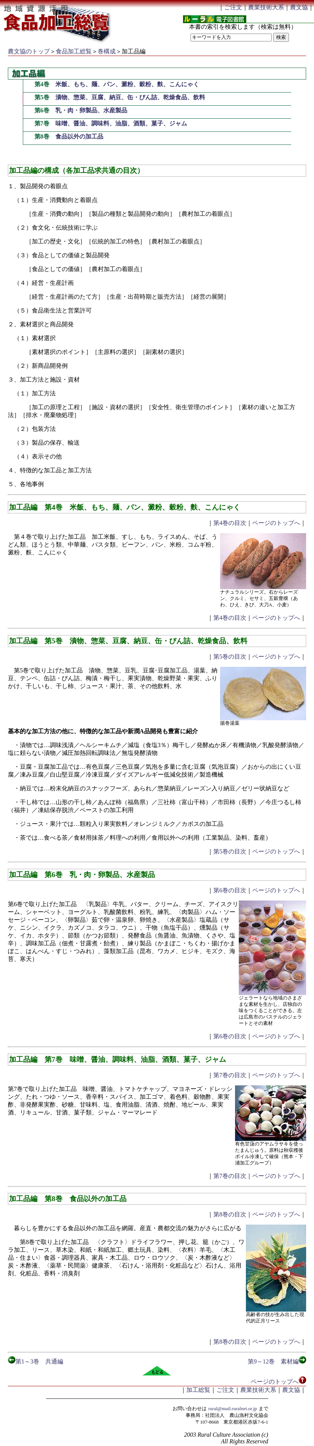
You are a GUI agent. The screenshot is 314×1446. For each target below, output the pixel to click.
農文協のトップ (29, 51)
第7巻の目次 (229, 1075)
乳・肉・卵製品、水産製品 (91, 110)
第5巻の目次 (229, 656)
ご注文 (233, 7)
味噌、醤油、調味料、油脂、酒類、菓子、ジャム (121, 123)
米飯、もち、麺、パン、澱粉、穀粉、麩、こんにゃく (127, 84)
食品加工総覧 (74, 51)
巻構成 (107, 51)
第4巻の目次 (229, 523)
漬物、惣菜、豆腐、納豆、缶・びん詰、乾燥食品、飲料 (130, 97)
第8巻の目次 (229, 1214)
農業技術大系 (266, 7)
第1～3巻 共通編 (35, 1361)
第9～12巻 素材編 (277, 1361)
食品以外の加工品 (79, 136)
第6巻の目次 (229, 890)
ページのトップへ (276, 523)
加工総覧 (198, 1390)
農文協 (299, 7)
